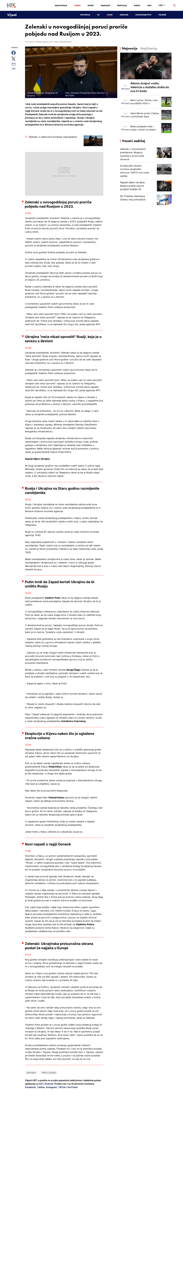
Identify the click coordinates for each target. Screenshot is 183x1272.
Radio (137, 5)
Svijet (110, 14)
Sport (91, 5)
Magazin (105, 5)
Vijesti (77, 5)
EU (98, 14)
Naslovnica (61, 5)
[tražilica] (174, 5)
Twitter (40, 1087)
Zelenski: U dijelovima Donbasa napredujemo (52, 136)
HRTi (149, 5)
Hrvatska (85, 14)
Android (48, 1083)
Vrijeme (162, 14)
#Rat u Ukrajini (49, 1072)
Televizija (122, 5)
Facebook (30, 1087)
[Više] (162, 5)
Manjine (124, 14)
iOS (41, 1083)
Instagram (51, 1087)
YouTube (72, 1087)
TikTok (62, 1087)
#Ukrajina (31, 1072)
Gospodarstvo (143, 14)
